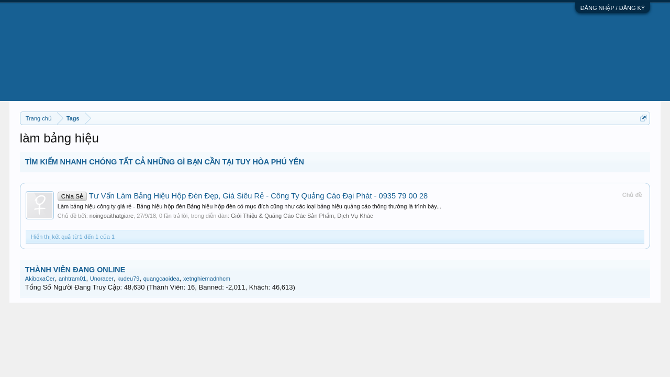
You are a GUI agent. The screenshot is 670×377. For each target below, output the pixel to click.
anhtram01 (72, 278)
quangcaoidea (161, 278)
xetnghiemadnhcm (206, 278)
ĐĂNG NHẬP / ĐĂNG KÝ (612, 8)
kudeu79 (128, 278)
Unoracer (102, 278)
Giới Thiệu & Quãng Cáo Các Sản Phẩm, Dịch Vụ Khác (302, 216)
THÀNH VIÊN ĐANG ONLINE (75, 269)
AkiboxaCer (40, 278)
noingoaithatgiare (111, 216)
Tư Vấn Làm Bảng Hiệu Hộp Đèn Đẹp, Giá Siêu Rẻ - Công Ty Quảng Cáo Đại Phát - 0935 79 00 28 (243, 196)
